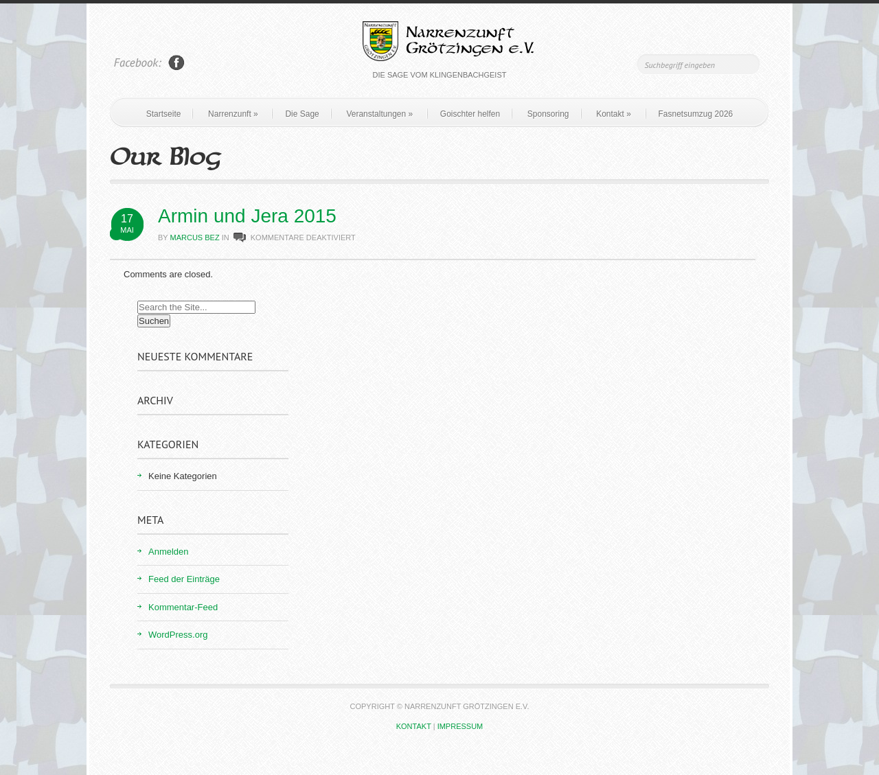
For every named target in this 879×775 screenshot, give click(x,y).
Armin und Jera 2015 (247, 216)
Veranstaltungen (379, 114)
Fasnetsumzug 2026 (696, 114)
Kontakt (613, 114)
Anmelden (168, 551)
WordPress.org (177, 634)
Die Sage (302, 114)
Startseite (163, 114)
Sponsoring (548, 114)
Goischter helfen (470, 114)
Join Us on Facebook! (176, 63)
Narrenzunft (233, 114)
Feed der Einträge (184, 579)
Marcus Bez (195, 237)
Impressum (460, 726)
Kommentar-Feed (183, 607)
